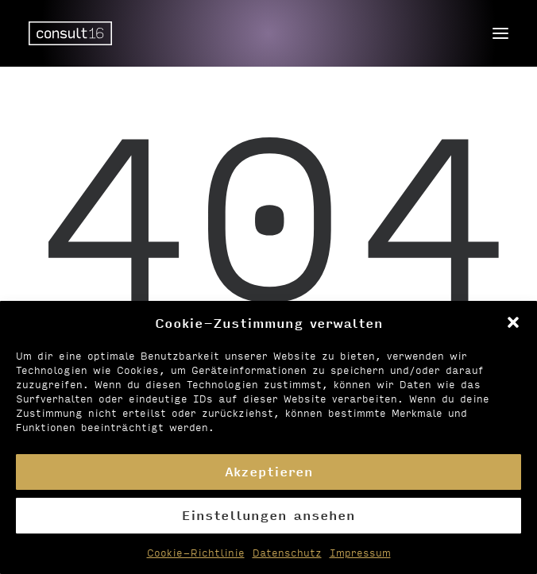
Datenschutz (287, 553)
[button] (513, 322)
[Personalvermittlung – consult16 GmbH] (70, 33)
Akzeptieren (269, 471)
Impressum (360, 553)
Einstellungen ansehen (268, 515)
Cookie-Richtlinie (196, 553)
